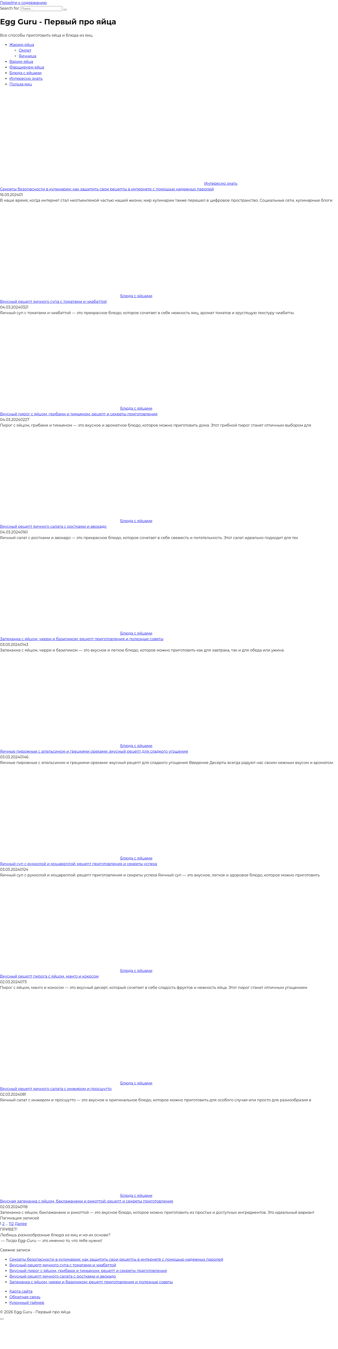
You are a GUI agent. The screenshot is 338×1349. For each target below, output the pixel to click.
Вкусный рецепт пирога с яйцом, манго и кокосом (49, 976)
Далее (21, 1224)
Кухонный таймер (26, 1302)
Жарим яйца (21, 44)
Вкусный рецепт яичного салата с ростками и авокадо (53, 526)
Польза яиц (20, 84)
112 (11, 1224)
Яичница (27, 56)
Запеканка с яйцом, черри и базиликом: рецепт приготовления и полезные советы (81, 639)
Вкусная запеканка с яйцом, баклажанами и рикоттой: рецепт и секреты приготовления (86, 1201)
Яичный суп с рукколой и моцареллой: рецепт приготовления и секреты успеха (78, 864)
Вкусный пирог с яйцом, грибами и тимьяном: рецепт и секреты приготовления (78, 414)
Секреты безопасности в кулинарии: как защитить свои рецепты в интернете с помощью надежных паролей (107, 189)
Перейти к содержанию (23, 2)
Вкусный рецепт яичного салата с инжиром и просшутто (55, 1089)
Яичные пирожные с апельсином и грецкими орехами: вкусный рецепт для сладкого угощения (94, 751)
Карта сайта (20, 1291)
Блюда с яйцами (25, 73)
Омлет (25, 50)
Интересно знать (25, 78)
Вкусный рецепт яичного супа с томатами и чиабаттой (53, 301)
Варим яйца (21, 61)
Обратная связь (24, 1297)
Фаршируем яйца (26, 67)
